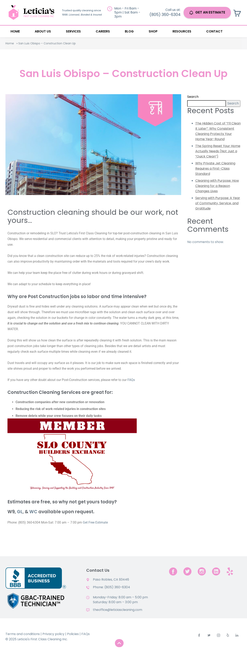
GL (20, 512)
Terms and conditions (22, 634)
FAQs (131, 380)
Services (73, 31)
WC (33, 512)
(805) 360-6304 (165, 14)
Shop (153, 31)
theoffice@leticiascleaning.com (118, 609)
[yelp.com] (229, 571)
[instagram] (202, 571)
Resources (181, 31)
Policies (73, 634)
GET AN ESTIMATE (207, 12)
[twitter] (187, 571)
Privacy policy (53, 634)
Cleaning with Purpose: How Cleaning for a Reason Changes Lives (217, 185)
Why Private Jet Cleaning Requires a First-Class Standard (215, 168)
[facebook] (173, 571)
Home (15, 31)
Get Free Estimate (95, 522)
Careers (103, 31)
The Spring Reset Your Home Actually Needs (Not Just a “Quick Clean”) (217, 151)
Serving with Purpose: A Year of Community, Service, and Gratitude (217, 203)
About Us (43, 31)
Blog (129, 31)
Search (193, 96)
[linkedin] (216, 571)
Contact (214, 31)
